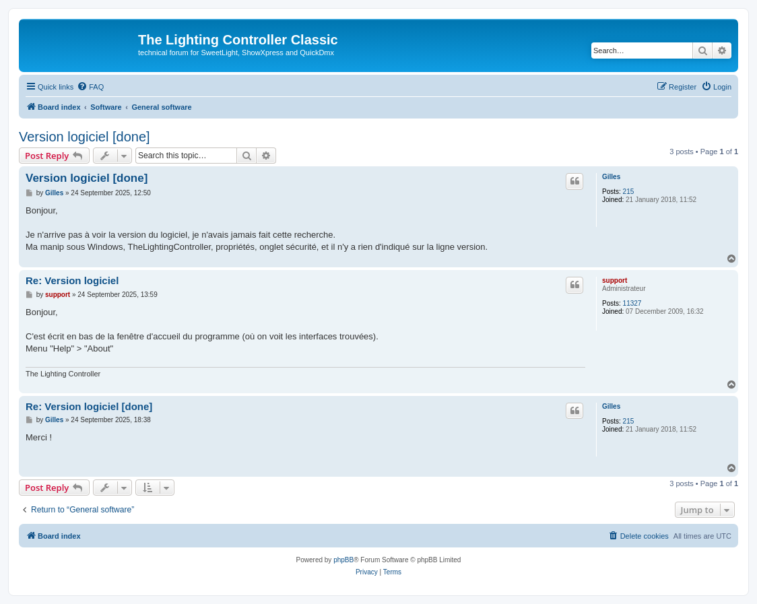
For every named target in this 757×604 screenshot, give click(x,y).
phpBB (343, 560)
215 (628, 191)
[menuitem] (90, 87)
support (614, 280)
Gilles (611, 176)
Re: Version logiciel (72, 280)
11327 (632, 303)
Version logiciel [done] (84, 136)
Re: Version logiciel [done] (89, 406)
